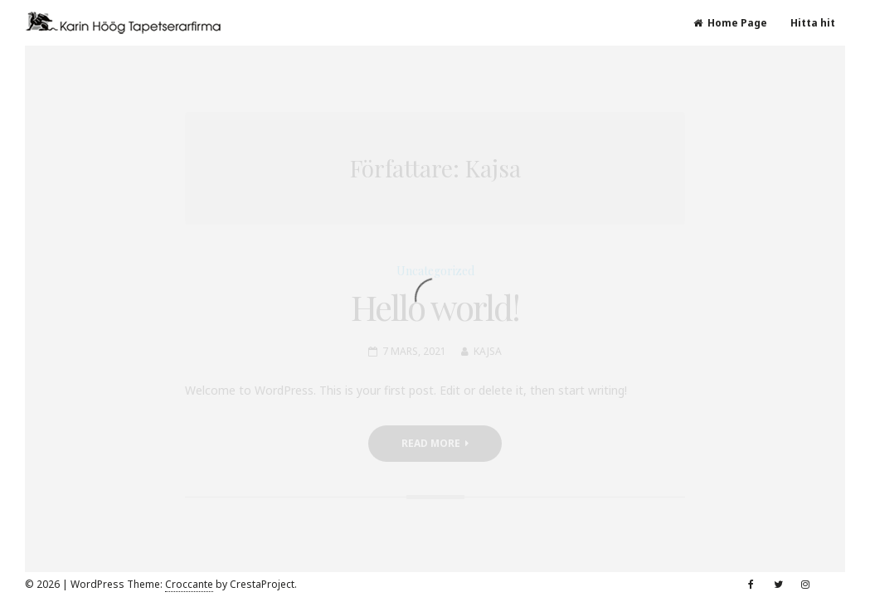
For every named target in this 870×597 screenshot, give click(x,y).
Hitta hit (812, 23)
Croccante (189, 584)
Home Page (730, 23)
